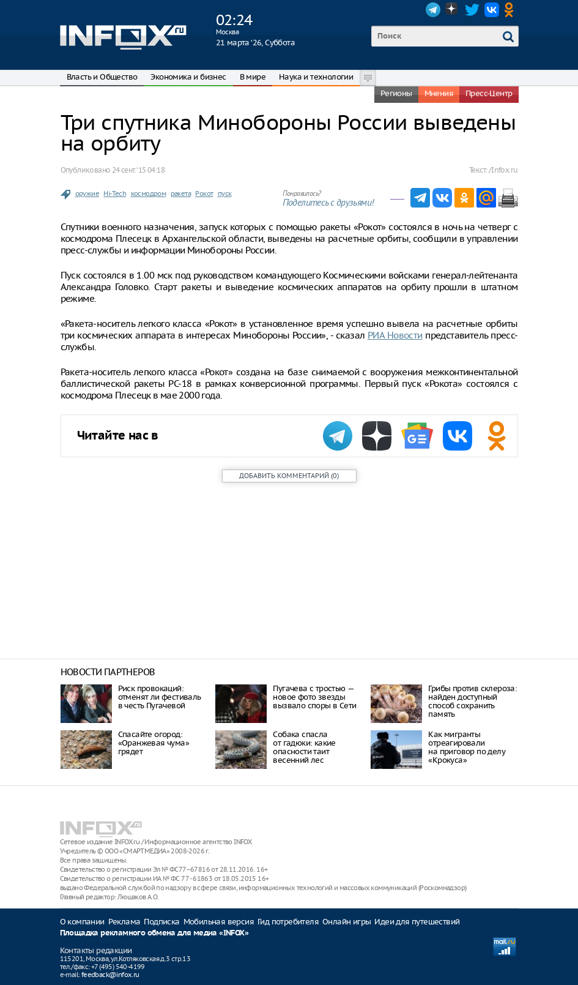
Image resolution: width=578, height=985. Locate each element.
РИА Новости (395, 335)
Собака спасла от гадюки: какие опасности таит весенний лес (304, 747)
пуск (225, 193)
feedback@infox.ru (110, 974)
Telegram (433, 9)
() (289, 475)
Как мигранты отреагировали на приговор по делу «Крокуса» (466, 747)
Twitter (472, 9)
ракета (181, 193)
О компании (82, 921)
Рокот (204, 193)
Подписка (161, 921)
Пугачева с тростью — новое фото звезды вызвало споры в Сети (314, 697)
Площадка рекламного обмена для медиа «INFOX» (154, 933)
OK (511, 9)
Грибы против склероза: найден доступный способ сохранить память (472, 701)
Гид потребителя (288, 921)
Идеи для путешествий (416, 921)
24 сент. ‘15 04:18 (138, 169)
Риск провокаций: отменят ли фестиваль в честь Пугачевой (159, 697)
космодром (148, 193)
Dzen (452, 9)
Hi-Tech (114, 193)
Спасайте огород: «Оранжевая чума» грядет (153, 743)
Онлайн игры (346, 921)
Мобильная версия (218, 921)
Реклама (124, 921)
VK (491, 9)
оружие (87, 193)
